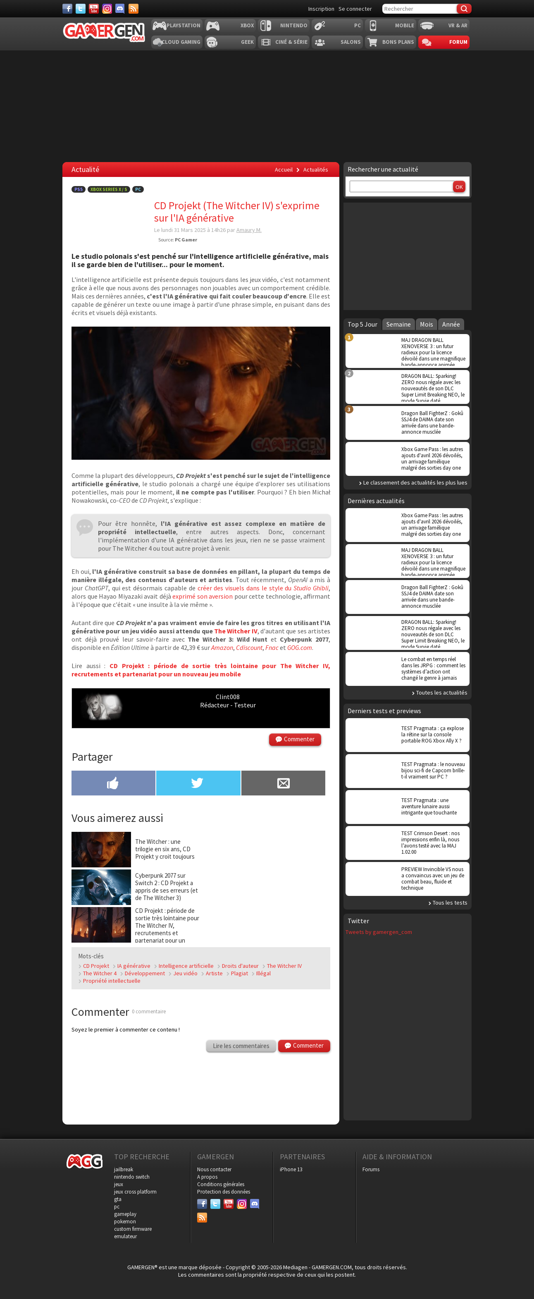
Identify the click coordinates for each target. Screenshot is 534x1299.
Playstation (183, 25)
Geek (247, 41)
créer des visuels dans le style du (263, 588)
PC (357, 25)
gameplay (125, 1214)
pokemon (125, 1221)
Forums (370, 1169)
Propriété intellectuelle (112, 980)
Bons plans (398, 41)
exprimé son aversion (202, 596)
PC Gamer (186, 239)
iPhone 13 (291, 1169)
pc (116, 1206)
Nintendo (294, 25)
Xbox (247, 25)
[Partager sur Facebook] (113, 784)
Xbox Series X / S (109, 189)
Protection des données (223, 1191)
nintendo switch (132, 1176)
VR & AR (457, 25)
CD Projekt (96, 965)
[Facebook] (67, 9)
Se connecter (355, 8)
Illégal (263, 973)
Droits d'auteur (240, 965)
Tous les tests (450, 902)
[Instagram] (107, 9)
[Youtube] (94, 9)
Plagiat (239, 973)
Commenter (299, 739)
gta (118, 1199)
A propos (207, 1176)
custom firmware (133, 1228)
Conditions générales (220, 1184)
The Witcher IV (235, 631)
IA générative (133, 965)
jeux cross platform (135, 1191)
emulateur (125, 1236)
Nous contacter (214, 1169)
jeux (118, 1184)
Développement (145, 973)
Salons (351, 41)
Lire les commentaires (241, 1046)
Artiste (214, 973)
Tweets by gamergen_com (379, 932)
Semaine (398, 324)
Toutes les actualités (441, 692)
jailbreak (123, 1169)
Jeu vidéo (185, 973)
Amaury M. (249, 230)
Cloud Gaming (181, 41)
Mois (426, 324)
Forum (458, 41)
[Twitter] (81, 9)
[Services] (133, 9)
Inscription (321, 8)
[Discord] (120, 9)
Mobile (404, 25)
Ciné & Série (291, 41)
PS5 (78, 189)
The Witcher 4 (100, 973)
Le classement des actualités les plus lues (415, 482)
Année (451, 324)
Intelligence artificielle (186, 965)
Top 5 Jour (362, 324)
